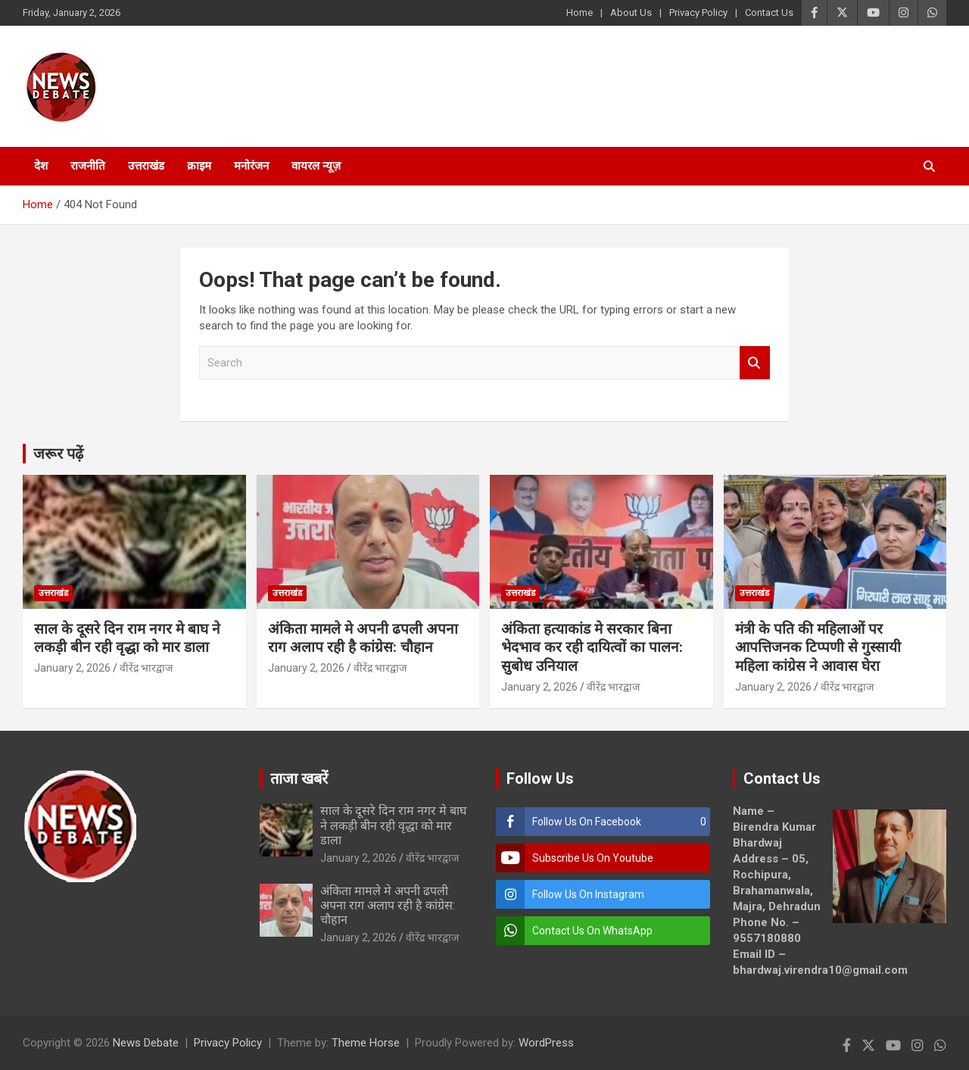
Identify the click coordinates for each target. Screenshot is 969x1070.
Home (579, 12)
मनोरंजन (251, 166)
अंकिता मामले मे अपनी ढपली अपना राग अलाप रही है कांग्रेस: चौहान (363, 638)
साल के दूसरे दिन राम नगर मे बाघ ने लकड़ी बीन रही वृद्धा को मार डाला (127, 638)
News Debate (146, 1043)
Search (755, 363)
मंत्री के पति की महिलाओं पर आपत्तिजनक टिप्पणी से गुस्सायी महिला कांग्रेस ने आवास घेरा (818, 647)
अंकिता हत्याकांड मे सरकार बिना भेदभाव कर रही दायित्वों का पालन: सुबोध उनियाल (592, 647)
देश (41, 166)
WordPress (546, 1043)
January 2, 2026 (72, 668)
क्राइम (199, 166)
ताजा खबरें (299, 778)
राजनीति (87, 166)
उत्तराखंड (146, 166)
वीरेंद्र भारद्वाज (146, 668)
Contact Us (769, 12)
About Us (631, 12)
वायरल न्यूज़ (316, 166)
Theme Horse (366, 1043)
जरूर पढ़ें (58, 454)
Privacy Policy (698, 12)
